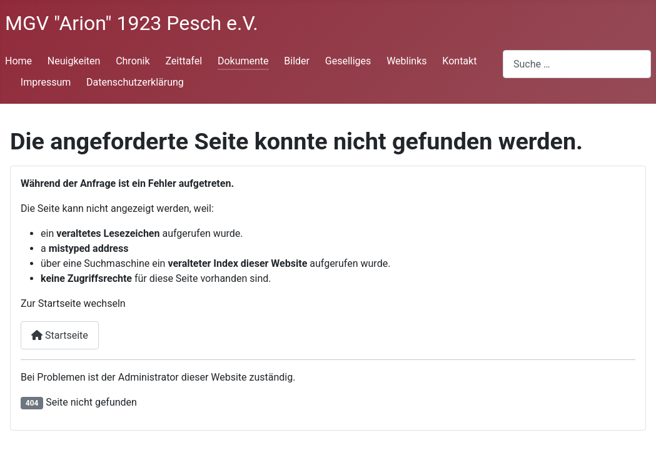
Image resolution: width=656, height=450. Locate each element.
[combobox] (577, 64)
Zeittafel (183, 61)
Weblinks (406, 61)
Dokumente (243, 61)
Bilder (297, 61)
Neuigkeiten (74, 61)
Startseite (59, 335)
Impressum (46, 82)
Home (18, 61)
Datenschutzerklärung (135, 82)
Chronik (132, 61)
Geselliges (348, 61)
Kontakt (459, 61)
